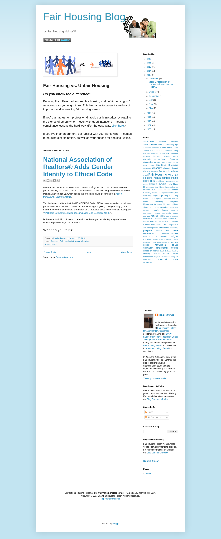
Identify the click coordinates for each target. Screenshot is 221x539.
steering (146, 254)
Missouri (146, 210)
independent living (156, 187)
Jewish (159, 190)
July (151, 100)
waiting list (174, 257)
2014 (149, 71)
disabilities (147, 168)
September (154, 96)
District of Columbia (150, 171)
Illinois (145, 187)
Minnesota (154, 207)
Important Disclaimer (110, 499)
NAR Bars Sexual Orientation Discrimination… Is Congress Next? (77, 213)
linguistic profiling (160, 196)
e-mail (145, 175)
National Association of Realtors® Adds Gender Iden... (160, 84)
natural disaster (172, 216)
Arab (176, 148)
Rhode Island (158, 239)
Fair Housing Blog (84, 16)
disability (157, 168)
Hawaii (145, 184)
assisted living (171, 151)
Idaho (175, 184)
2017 (149, 59)
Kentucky (147, 193)
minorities (164, 207)
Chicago (156, 156)
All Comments (153, 417)
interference (173, 187)
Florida (151, 181)
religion (174, 236)
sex (176, 242)
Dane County (148, 165)
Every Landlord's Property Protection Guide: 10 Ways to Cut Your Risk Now (160, 337)
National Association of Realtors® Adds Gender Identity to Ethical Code (78, 167)
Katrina (175, 190)
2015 (149, 67)
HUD (169, 183)
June (151, 104)
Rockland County (149, 242)
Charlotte (146, 156)
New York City (165, 221)
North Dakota (156, 225)
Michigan (166, 204)
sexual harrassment (154, 245)
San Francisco (162, 242)
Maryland (174, 201)
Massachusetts (149, 204)
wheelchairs (162, 259)
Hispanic (153, 184)
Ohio (165, 224)
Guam (175, 181)
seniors (171, 242)
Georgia (169, 181)
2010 (149, 121)
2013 (149, 75)
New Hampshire (157, 219)
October (153, 92)
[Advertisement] (160, 286)
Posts (149, 412)
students (156, 254)
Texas (175, 254)
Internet (146, 190)
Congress (55, 241)
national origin (158, 216)
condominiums (160, 159)
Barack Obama (157, 153)
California (174, 153)
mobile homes (160, 210)
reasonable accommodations (160, 233)
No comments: (51, 244)
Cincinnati (166, 156)
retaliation (147, 239)
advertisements (150, 144)
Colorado (147, 159)
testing (166, 254)
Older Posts (126, 252)
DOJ (160, 171)
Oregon (171, 225)
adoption (174, 142)
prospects (147, 230)
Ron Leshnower (166, 315)
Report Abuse (151, 461)
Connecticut (148, 162)
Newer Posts (50, 252)
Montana (174, 210)
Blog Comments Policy (157, 399)
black (166, 153)
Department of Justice (167, 165)
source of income (151, 251)
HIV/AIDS (162, 184)
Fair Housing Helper (152, 345)
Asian (161, 151)
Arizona (146, 151)
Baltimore (146, 154)
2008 (149, 129)
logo (170, 196)
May (151, 108)
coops (157, 162)
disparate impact (170, 168)
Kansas (167, 190)
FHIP (145, 181)
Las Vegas (162, 193)
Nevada (146, 219)
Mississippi (174, 207)
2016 (149, 63)
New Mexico (168, 219)
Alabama (147, 148)
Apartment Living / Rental (157, 348)
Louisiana (167, 198)
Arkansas (154, 151)
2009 (149, 125)
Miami (159, 204)
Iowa (154, 190)
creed (163, 162)
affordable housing (166, 145)
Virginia (157, 257)
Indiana (166, 187)
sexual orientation (82, 241)
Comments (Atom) (64, 257)
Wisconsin (147, 262)
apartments (166, 147)
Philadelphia (164, 227)
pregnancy (174, 228)
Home (88, 252)
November (154, 78)
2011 (149, 117)
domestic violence (170, 171)
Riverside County (171, 239)
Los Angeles (155, 198)
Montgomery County (151, 213)
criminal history (172, 162)
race (175, 230)
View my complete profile (154, 378)
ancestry (155, 148)
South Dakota (165, 251)
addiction (162, 142)
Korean (154, 193)
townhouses (148, 257)
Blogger (115, 523)
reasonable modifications (155, 236)
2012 (149, 113)
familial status (170, 177)
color (175, 156)
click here (118, 125)
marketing (159, 201)
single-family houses (167, 248)
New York (154, 221)
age (176, 145)
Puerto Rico (162, 231)
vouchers (165, 257)
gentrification (160, 181)
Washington (148, 259)
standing (175, 251)
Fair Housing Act (67, 241)
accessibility (148, 141)
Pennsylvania (152, 227)
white (175, 259)
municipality (166, 213)
